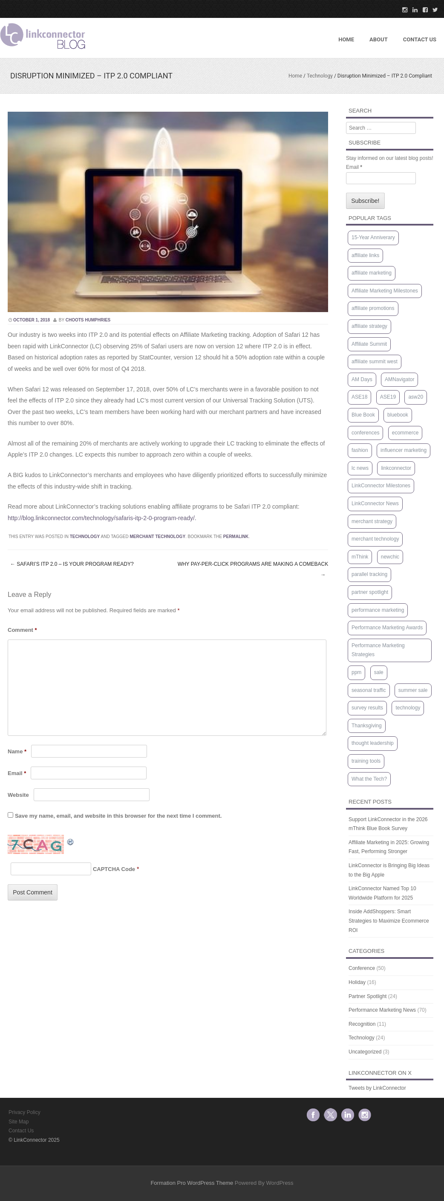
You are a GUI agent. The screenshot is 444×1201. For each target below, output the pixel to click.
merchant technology (158, 536)
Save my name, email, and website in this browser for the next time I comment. (118, 816)
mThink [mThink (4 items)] (360, 557)
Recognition (362, 1024)
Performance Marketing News (382, 1010)
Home (346, 39)
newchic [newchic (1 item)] (390, 557)
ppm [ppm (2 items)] (356, 672)
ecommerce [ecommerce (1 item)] (405, 433)
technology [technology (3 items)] (407, 708)
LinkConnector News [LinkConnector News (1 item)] (375, 503)
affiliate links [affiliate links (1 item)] (365, 255)
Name (17, 751)
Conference (362, 968)
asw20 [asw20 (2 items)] (415, 397)
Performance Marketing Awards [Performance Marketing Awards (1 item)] (387, 628)
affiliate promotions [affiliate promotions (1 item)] (373, 308)
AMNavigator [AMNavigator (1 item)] (399, 379)
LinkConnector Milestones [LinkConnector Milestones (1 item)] (381, 486)
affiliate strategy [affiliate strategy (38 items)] (369, 326)
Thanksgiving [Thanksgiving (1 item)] (367, 726)
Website (18, 795)
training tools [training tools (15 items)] (366, 761)
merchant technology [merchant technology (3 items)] (375, 539)
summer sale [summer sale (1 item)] (413, 690)
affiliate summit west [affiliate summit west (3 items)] (375, 362)
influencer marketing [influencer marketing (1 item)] (404, 450)
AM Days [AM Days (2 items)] (362, 379)
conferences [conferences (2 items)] (365, 433)
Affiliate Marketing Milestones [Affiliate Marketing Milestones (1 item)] (385, 291)
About (378, 39)
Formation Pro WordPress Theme (191, 1183)
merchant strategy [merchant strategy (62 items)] (372, 521)
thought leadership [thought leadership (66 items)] (373, 743)
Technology (319, 76)
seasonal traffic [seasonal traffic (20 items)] (369, 690)
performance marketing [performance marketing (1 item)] (378, 610)
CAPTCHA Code (114, 869)
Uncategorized (365, 1052)
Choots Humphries (88, 320)
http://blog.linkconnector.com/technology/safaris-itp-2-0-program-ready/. (102, 518)
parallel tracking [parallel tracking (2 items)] (369, 574)
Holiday (357, 982)
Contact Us (21, 1131)
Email (17, 773)
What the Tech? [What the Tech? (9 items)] (369, 779)
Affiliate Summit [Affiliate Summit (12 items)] (369, 344)
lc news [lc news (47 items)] (360, 468)
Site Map (19, 1122)
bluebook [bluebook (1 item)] (397, 415)
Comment (22, 630)
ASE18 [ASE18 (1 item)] (359, 397)
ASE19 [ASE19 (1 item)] (388, 397)
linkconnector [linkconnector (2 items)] (396, 468)
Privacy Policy (24, 1112)
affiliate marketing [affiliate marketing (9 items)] (372, 273)
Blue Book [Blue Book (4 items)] (363, 415)
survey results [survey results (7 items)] (367, 708)
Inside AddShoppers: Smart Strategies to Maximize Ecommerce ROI (389, 921)
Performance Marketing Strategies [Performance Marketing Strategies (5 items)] (378, 650)
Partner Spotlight (367, 996)
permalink (235, 536)
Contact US (419, 39)
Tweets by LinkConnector (377, 1088)
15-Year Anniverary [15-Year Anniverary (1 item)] (373, 237)
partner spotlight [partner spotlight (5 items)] (370, 592)
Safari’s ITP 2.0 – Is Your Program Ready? (72, 564)
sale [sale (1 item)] (378, 672)
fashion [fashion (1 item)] (360, 450)
